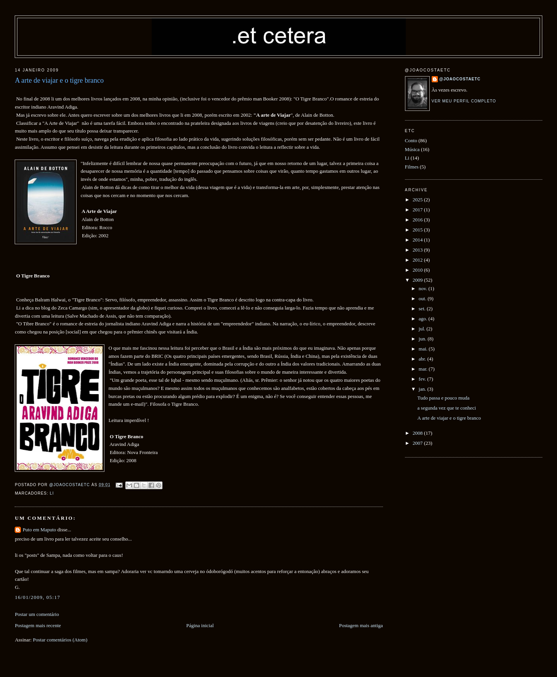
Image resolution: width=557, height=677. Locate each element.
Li (52, 493)
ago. (423, 318)
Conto (411, 140)
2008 (418, 433)
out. (423, 298)
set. (423, 308)
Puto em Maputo (39, 529)
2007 (418, 443)
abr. (423, 359)
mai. (424, 349)
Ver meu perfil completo (464, 101)
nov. (423, 288)
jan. (423, 389)
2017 (418, 210)
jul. (422, 329)
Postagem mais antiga (361, 625)
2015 (418, 230)
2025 (418, 199)
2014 (418, 240)
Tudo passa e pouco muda (443, 398)
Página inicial (200, 625)
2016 (418, 220)
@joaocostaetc (460, 79)
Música (412, 149)
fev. (423, 379)
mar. (424, 369)
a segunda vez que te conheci (446, 408)
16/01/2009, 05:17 (37, 597)
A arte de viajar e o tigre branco (449, 418)
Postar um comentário (37, 614)
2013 (418, 250)
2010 (418, 270)
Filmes (412, 167)
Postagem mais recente (38, 625)
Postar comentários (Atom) (60, 640)
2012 (418, 260)
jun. (423, 339)
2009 (418, 280)
